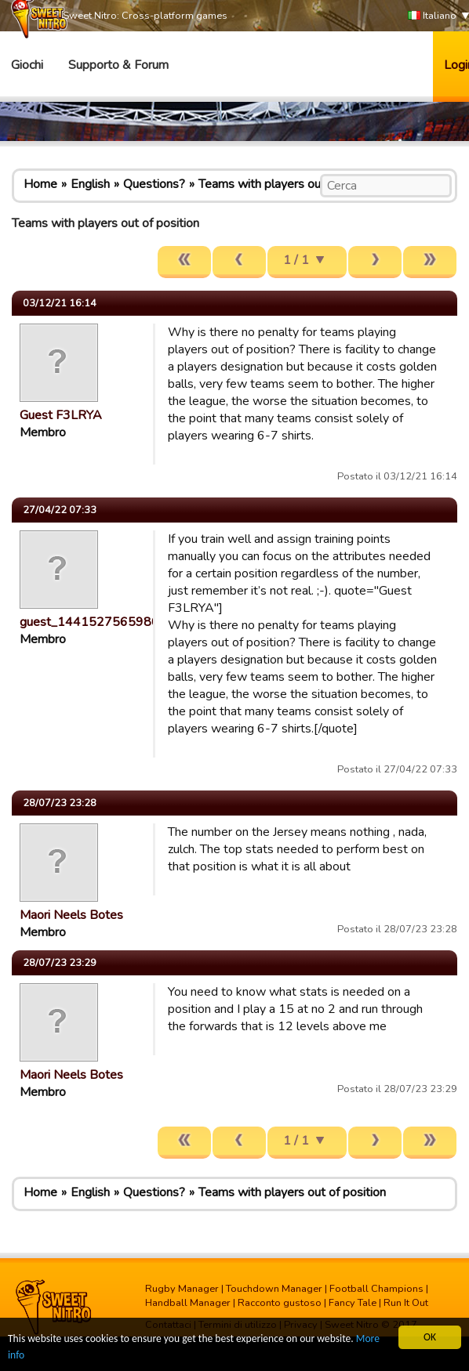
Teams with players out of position (292, 184)
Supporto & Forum (118, 65)
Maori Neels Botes (71, 915)
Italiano (432, 16)
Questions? (154, 184)
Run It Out (406, 1303)
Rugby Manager (182, 1289)
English (90, 184)
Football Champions (376, 1289)
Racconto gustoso (280, 1303)
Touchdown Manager (274, 1289)
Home (40, 184)
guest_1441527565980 (89, 622)
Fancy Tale (352, 1303)
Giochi (27, 65)
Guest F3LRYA (61, 415)
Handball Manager (188, 1303)
